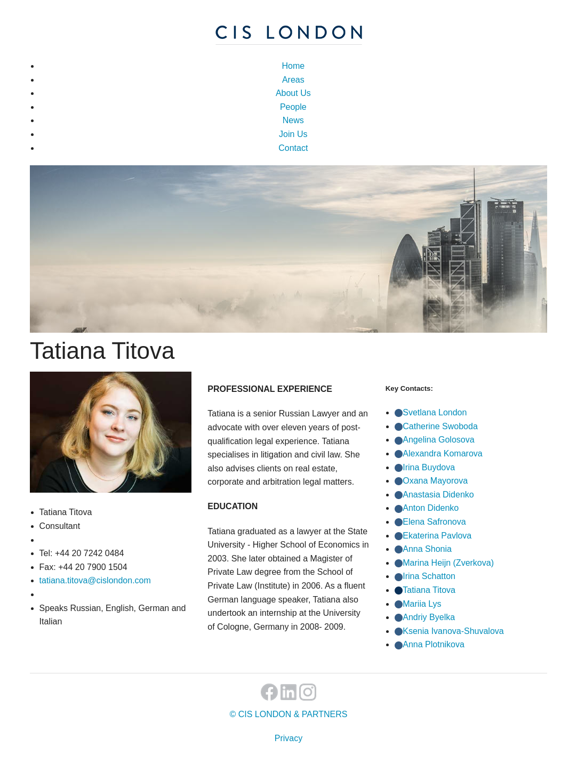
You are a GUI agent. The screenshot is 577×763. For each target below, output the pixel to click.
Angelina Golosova (438, 439)
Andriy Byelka (429, 617)
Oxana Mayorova (435, 480)
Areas (293, 79)
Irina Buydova (429, 467)
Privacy (288, 738)
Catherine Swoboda (440, 426)
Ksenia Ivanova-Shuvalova (453, 631)
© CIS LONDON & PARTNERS (288, 714)
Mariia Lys (422, 603)
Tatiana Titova (429, 590)
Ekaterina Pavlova (437, 535)
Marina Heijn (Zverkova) (448, 562)
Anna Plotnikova (433, 644)
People (293, 106)
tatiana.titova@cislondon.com (95, 580)
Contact (293, 147)
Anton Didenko (431, 507)
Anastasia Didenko (438, 494)
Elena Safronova (434, 521)
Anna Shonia (427, 548)
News (293, 120)
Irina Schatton (429, 576)
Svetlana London (435, 412)
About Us (293, 93)
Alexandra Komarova (442, 453)
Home (293, 65)
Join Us (293, 134)
